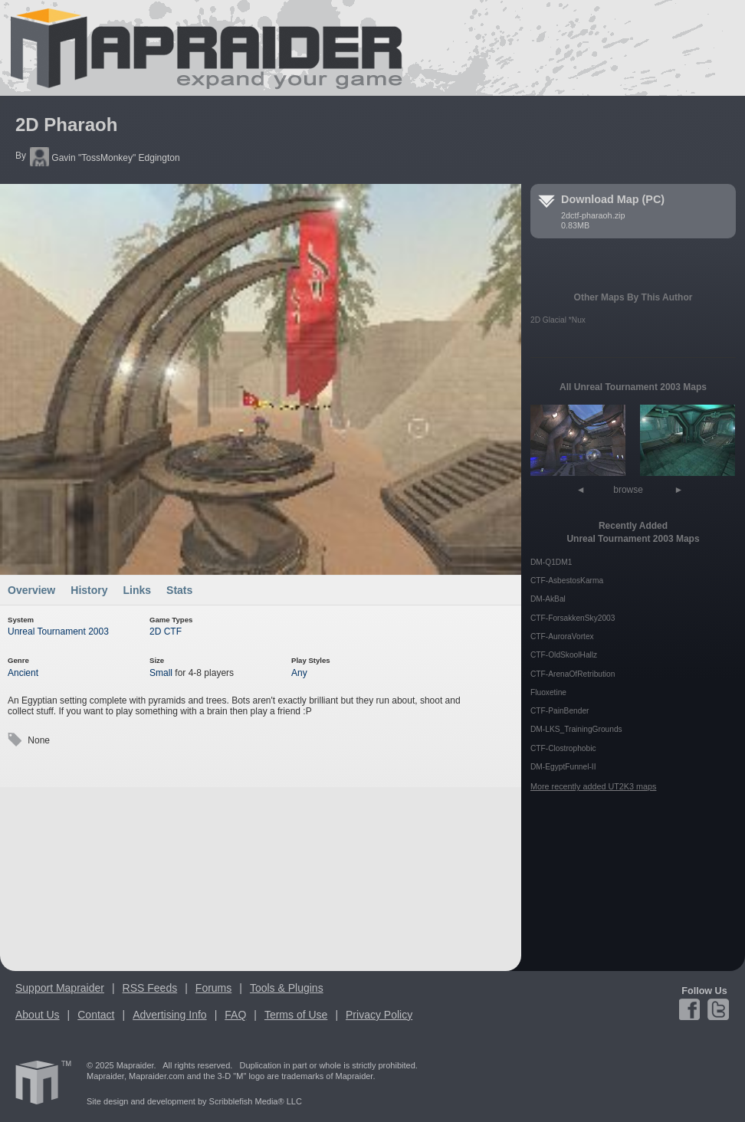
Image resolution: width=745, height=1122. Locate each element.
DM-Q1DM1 (551, 562)
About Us (37, 1015)
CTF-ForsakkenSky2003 (572, 618)
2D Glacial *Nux (558, 320)
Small (160, 673)
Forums (213, 988)
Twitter (717, 1009)
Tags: (14, 740)
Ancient (23, 673)
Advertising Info (170, 1015)
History (89, 590)
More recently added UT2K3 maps (593, 786)
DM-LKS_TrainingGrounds (576, 729)
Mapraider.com (197, 48)
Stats (179, 590)
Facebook (691, 1009)
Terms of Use (295, 1015)
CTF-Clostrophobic (563, 748)
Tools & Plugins (286, 988)
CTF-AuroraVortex (562, 636)
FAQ (235, 1015)
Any (299, 673)
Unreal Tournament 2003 (58, 631)
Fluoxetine (548, 692)
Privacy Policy (379, 1015)
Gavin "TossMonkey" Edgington (105, 158)
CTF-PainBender (559, 711)
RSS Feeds (150, 988)
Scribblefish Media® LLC (255, 1101)
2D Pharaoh (66, 124)
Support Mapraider (59, 988)
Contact (95, 1015)
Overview (31, 590)
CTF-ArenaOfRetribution (572, 674)
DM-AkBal (548, 599)
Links (137, 590)
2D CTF (165, 631)
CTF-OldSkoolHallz (563, 655)
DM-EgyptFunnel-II (563, 767)
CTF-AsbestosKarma (566, 580)
